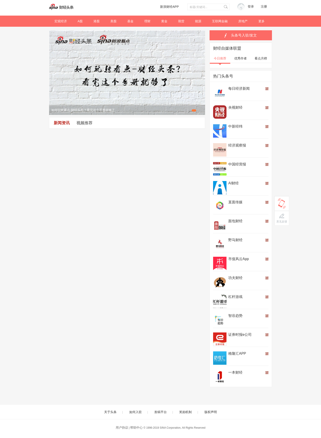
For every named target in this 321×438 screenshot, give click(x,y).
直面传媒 (235, 202)
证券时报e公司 (240, 334)
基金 (130, 21)
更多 (261, 21)
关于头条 (110, 412)
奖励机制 (185, 412)
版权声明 (210, 412)
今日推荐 (220, 58)
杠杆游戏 (235, 297)
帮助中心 (136, 427)
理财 (147, 21)
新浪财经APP (169, 6)
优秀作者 (240, 58)
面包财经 (235, 221)
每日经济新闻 (239, 88)
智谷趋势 (235, 316)
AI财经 (233, 183)
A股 (80, 21)
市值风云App (238, 259)
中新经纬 (235, 126)
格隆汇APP (237, 353)
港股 (96, 21)
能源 (198, 21)
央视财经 (235, 107)
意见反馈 (281, 221)
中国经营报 (237, 164)
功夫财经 (235, 278)
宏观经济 (60, 21)
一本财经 (235, 372)
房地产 (243, 21)
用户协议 (122, 427)
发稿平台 (160, 412)
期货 (181, 21)
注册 (264, 6)
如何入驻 (135, 412)
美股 (113, 21)
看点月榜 (261, 58)
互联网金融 (220, 21)
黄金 (164, 21)
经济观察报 (237, 145)
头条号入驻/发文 (244, 35)
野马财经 (235, 240)
